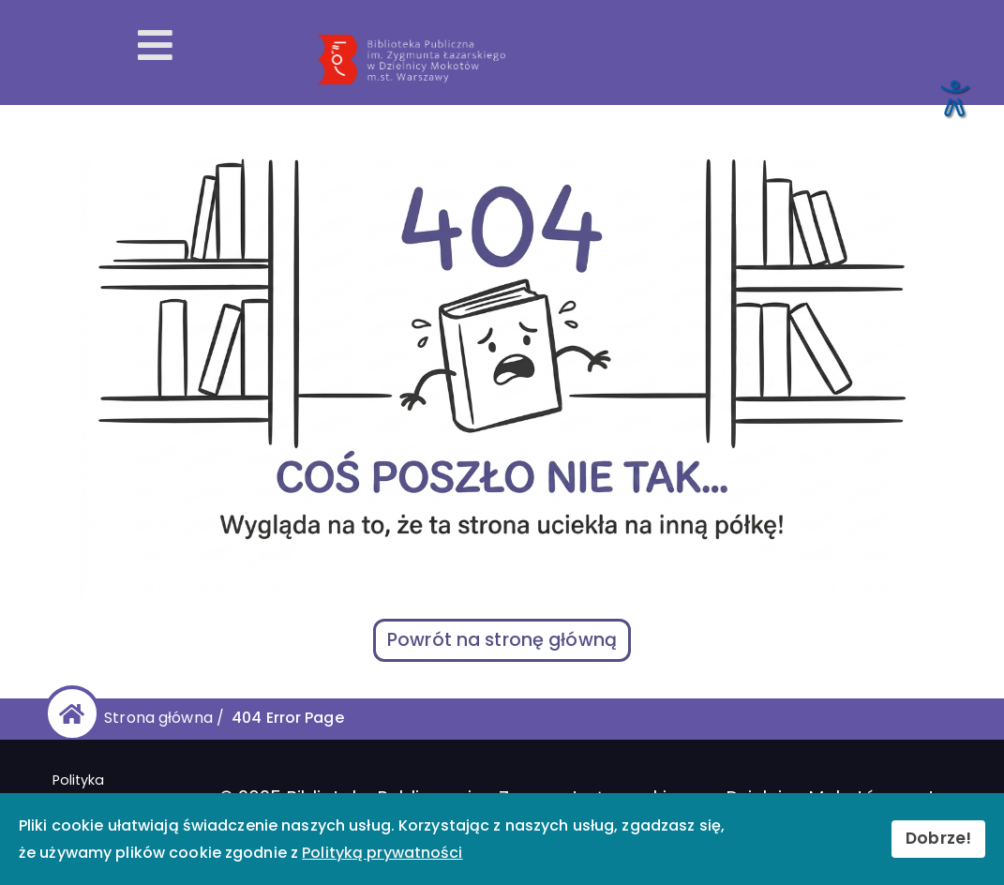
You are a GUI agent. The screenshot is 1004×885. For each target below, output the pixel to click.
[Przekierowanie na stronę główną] (651, 60)
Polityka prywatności (95, 790)
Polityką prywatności (382, 852)
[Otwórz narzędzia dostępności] (953, 97)
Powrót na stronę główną (502, 639)
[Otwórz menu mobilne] (155, 46)
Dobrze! (938, 838)
